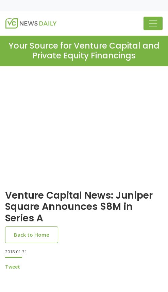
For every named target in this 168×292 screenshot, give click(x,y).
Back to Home (31, 234)
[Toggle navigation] (153, 23)
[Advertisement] (84, 117)
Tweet (12, 266)
